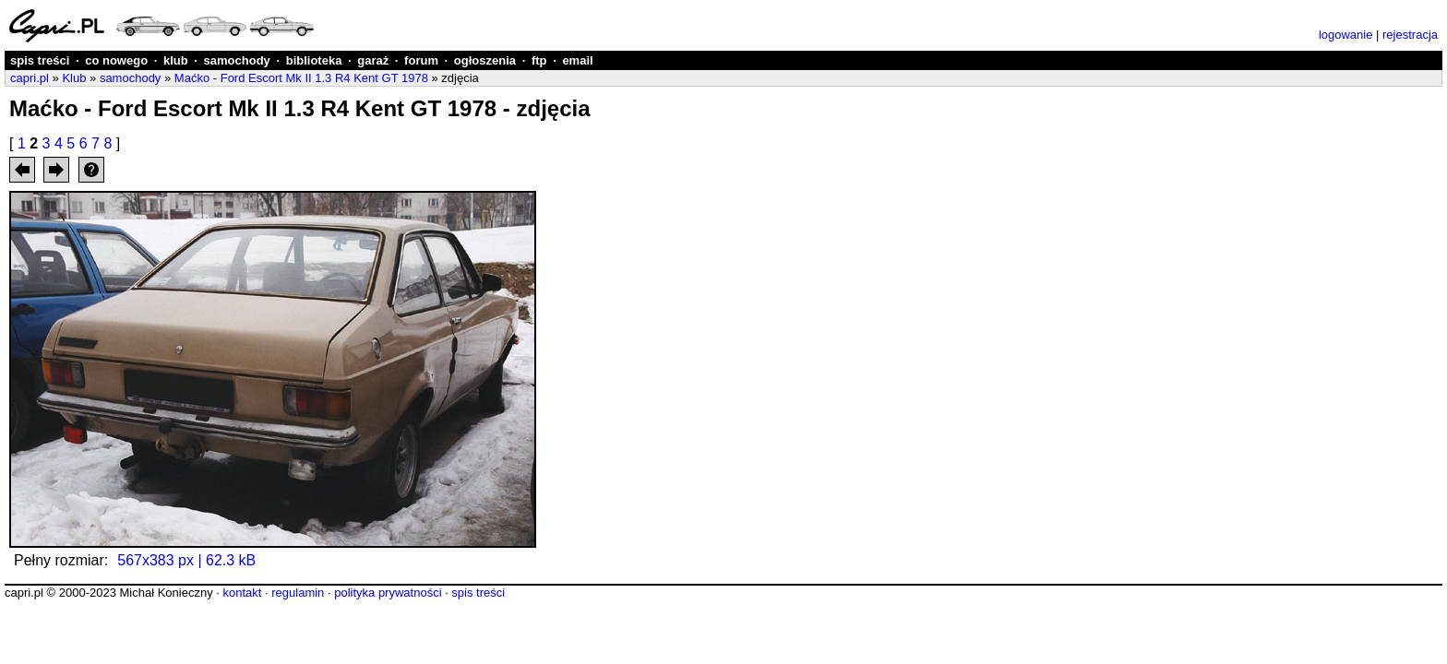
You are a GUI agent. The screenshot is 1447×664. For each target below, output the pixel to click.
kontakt (241, 592)
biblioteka (314, 60)
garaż (373, 60)
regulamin (297, 592)
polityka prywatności (387, 592)
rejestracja (1410, 35)
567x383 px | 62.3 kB (186, 560)
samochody (237, 60)
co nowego (116, 60)
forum (421, 60)
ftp (539, 60)
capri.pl (29, 78)
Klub (74, 78)
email (577, 60)
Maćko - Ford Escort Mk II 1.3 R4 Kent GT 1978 (301, 78)
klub (175, 60)
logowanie (1346, 35)
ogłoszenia (485, 60)
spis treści (39, 60)
